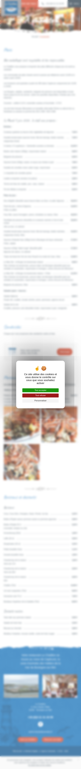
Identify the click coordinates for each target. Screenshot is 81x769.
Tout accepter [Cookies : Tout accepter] (40, 390)
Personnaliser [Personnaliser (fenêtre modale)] (40, 401)
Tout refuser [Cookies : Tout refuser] (40, 395)
